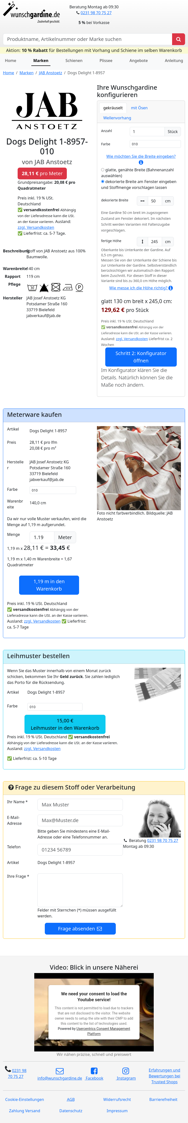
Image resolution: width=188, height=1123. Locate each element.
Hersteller (15, 464)
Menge (13, 534)
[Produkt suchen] (178, 39)
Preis (11, 442)
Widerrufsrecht (117, 1099)
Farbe (105, 144)
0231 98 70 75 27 (96, 12)
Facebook (94, 1074)
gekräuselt (113, 108)
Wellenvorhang (117, 118)
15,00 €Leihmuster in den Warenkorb (65, 724)
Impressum (117, 1110)
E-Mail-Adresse (14, 820)
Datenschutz (70, 1110)
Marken (40, 60)
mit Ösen (139, 108)
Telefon (14, 847)
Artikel (13, 429)
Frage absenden (80, 928)
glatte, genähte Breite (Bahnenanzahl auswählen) (137, 172)
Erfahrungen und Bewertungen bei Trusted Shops (164, 1076)
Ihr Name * (17, 801)
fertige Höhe (111, 240)
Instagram (126, 1074)
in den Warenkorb (49, 585)
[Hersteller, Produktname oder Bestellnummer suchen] (87, 39)
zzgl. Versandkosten (36, 227)
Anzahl (106, 130)
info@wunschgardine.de (59, 1074)
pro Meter (42, 173)
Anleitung (174, 60)
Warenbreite (15, 504)
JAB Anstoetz (50, 72)
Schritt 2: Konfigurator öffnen (141, 357)
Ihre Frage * (18, 876)
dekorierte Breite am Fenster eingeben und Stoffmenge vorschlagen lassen (138, 184)
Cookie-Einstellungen (24, 1099)
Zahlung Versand (24, 1110)
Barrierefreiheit (163, 1099)
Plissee (106, 60)
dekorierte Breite (114, 200)
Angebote (138, 60)
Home (10, 60)
